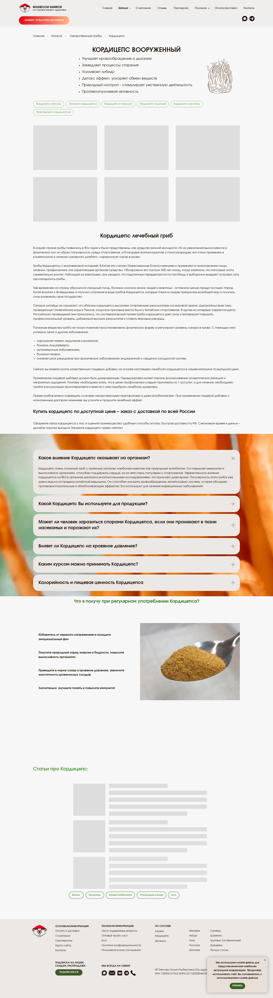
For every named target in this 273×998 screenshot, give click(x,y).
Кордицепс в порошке (120, 104)
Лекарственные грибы (85, 36)
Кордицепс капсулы (49, 104)
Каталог (56, 36)
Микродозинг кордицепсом (54, 113)
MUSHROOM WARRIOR (47, 7)
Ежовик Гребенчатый (126, 896)
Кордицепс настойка (190, 104)
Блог (187, 896)
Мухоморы (97, 896)
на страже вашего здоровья (49, 10)
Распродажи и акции (162, 896)
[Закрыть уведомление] (265, 960)
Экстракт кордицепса (84, 104)
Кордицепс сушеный (156, 104)
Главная (38, 36)
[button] (69, 974)
